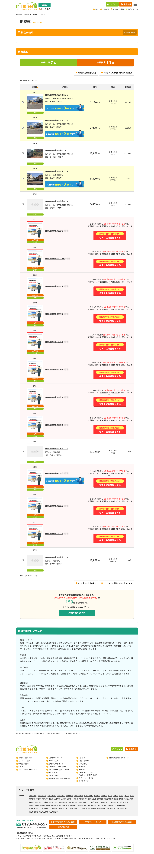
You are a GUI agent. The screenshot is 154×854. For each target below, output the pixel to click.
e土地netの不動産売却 (57, 766)
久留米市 (104, 796)
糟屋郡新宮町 (43, 802)
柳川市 (110, 796)
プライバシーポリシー (87, 778)
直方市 (121, 802)
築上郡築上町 (53, 812)
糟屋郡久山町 (53, 802)
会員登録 (125, 4)
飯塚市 (127, 802)
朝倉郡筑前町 (73, 802)
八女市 (115, 796)
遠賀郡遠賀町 (102, 805)
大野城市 (45, 799)
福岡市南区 (61, 796)
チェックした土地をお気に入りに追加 (116, 73)
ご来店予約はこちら (77, 613)
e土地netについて (55, 757)
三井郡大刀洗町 (93, 802)
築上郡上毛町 (43, 812)
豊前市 (48, 805)
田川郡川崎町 (73, 808)
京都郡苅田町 (111, 808)
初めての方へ (53, 760)
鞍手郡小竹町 (111, 805)
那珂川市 (100, 799)
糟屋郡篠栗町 (118, 799)
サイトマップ (84, 781)
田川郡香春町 (43, 808)
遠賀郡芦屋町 (72, 805)
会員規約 (82, 769)
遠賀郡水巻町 (82, 805)
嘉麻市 (64, 805)
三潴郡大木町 (104, 802)
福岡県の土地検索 (25, 757)
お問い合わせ (84, 760)
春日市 (38, 799)
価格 (95, 87)
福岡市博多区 (42, 796)
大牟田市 (97, 796)
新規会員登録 (23, 763)
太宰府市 (57, 799)
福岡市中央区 (52, 796)
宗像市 (51, 799)
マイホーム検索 (24, 760)
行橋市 (42, 805)
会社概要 (82, 766)
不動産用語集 (53, 775)
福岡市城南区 (78, 796)
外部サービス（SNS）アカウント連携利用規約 (88, 773)
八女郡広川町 (114, 802)
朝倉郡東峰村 (83, 802)
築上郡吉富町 (33, 812)
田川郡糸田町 (63, 808)
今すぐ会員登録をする (110, 235)
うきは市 (75, 799)
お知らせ (82, 757)
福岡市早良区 (88, 796)
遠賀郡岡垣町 (92, 805)
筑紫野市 (32, 799)
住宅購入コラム (54, 772)
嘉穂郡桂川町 (33, 808)
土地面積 (128, 87)
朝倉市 (81, 799)
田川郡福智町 (101, 808)
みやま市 (88, 799)
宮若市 (59, 805)
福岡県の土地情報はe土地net (26, 14)
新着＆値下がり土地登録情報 (59, 778)
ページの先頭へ (149, 849)
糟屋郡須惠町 (33, 802)
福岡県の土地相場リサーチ (119, 757)
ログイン (112, 4)
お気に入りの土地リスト (27, 769)
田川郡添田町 (53, 808)
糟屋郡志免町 (128, 799)
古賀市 (63, 799)
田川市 (31, 805)
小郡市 (132, 796)
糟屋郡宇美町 (108, 799)
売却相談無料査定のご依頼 (58, 769)
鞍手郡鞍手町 (121, 805)
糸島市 (94, 799)
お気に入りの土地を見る (86, 73)
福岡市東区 (32, 796)
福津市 (69, 799)
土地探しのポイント (56, 763)
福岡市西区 (69, 796)
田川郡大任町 (83, 808)
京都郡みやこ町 (122, 808)
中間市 (53, 805)
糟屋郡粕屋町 (63, 802)
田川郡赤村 (92, 808)
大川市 (127, 796)
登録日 (34, 87)
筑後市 (121, 796)
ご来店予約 (83, 763)
